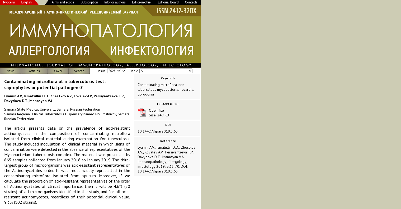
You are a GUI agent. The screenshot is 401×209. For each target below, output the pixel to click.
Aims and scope (63, 2)
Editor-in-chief (142, 2)
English (26, 2)
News (11, 71)
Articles (34, 71)
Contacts (191, 2)
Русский (9, 2)
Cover (58, 71)
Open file (156, 110)
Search (79, 71)
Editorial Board (168, 2)
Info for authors (115, 2)
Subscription (89, 2)
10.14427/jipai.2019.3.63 (158, 131)
